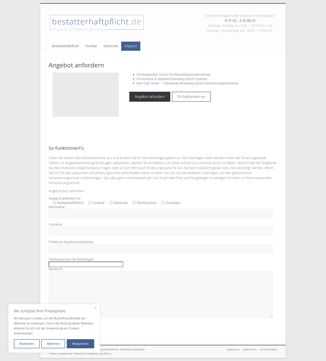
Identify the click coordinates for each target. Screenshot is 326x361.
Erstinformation (268, 349)
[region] (54, 328)
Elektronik (111, 46)
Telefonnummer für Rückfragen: (71, 259)
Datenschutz (250, 349)
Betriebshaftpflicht (65, 46)
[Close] (95, 307)
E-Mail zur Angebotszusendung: (71, 242)
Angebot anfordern (150, 96)
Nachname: (57, 207)
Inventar (91, 46)
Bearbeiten (27, 343)
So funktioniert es (191, 96)
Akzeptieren (80, 343)
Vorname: (56, 224)
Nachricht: (56, 269)
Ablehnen (53, 343)
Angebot (131, 46)
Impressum (233, 349)
